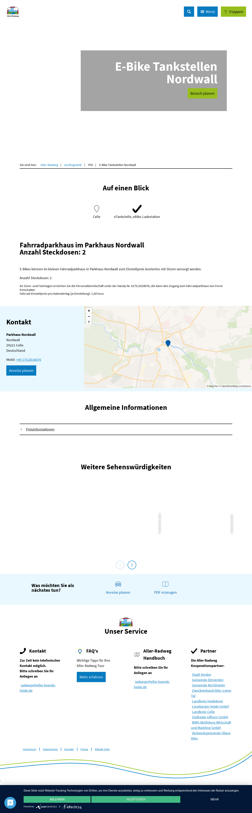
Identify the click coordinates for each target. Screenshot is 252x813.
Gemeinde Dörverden (207, 680)
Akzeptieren (135, 799)
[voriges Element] (120, 565)
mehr (214, 799)
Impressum (29, 749)
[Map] (168, 347)
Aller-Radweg (49, 165)
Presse (84, 749)
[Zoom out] (89, 316)
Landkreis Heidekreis (207, 701)
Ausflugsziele (73, 165)
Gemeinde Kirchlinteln (208, 685)
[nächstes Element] (132, 565)
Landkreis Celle (203, 711)
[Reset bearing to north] (89, 322)
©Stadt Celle (102, 749)
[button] (233, 11)
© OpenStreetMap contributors (235, 386)
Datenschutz (50, 749)
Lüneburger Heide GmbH (210, 706)
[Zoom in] (89, 311)
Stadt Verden (201, 674)
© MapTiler (212, 386)
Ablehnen (57, 799)
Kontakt (69, 749)
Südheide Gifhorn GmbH (210, 717)
